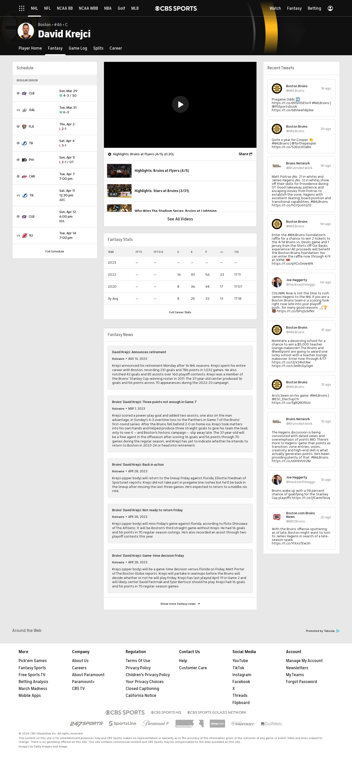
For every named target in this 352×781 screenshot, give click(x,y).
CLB (31, 93)
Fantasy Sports (32, 668)
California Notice (141, 695)
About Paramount (88, 674)
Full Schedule (54, 251)
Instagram (241, 674)
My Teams (295, 674)
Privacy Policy (138, 668)
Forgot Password (301, 681)
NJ (31, 235)
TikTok (238, 668)
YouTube (240, 660)
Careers (79, 668)
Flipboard (241, 702)
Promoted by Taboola (323, 631)
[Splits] (98, 48)
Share (243, 154)
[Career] (116, 48)
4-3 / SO (76, 93)
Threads (240, 695)
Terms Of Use (138, 660)
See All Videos (180, 219)
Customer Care (193, 668)
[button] (180, 104)
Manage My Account (304, 660)
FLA (31, 126)
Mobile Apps (30, 695)
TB (31, 143)
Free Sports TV (32, 674)
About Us (80, 660)
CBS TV (78, 688)
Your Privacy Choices (145, 681)
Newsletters (297, 668)
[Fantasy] (55, 48)
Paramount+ (83, 681)
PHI (31, 160)
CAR (32, 176)
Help (183, 660)
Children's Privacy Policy (148, 674)
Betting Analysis (33, 681)
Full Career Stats (180, 312)
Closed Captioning (142, 688)
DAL (32, 110)
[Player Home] (30, 48)
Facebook (241, 681)
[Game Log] (78, 48)
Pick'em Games (33, 660)
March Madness (33, 688)
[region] (180, 105)
